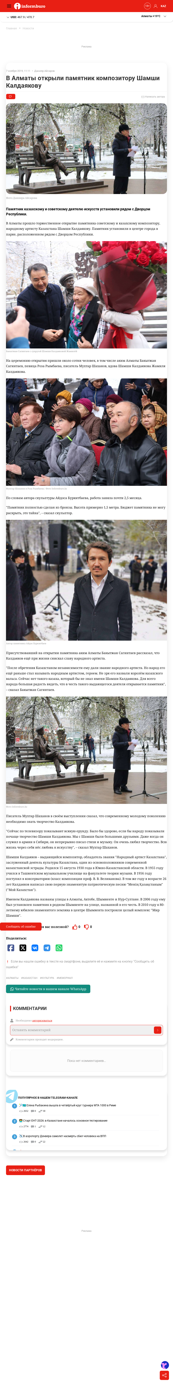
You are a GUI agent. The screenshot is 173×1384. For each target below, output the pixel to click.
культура (48, 977)
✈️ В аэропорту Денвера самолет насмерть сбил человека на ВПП (62, 1136)
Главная (11, 28)
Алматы (13, 977)
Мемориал (65, 977)
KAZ (163, 6)
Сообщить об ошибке (21, 926)
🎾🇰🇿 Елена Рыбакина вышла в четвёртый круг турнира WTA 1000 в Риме (67, 1105)
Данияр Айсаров (44, 70)
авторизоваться (42, 1020)
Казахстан (30, 977)
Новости (28, 28)
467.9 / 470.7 (20, 17)
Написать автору (153, 97)
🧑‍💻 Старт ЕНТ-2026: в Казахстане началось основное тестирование (63, 1120)
